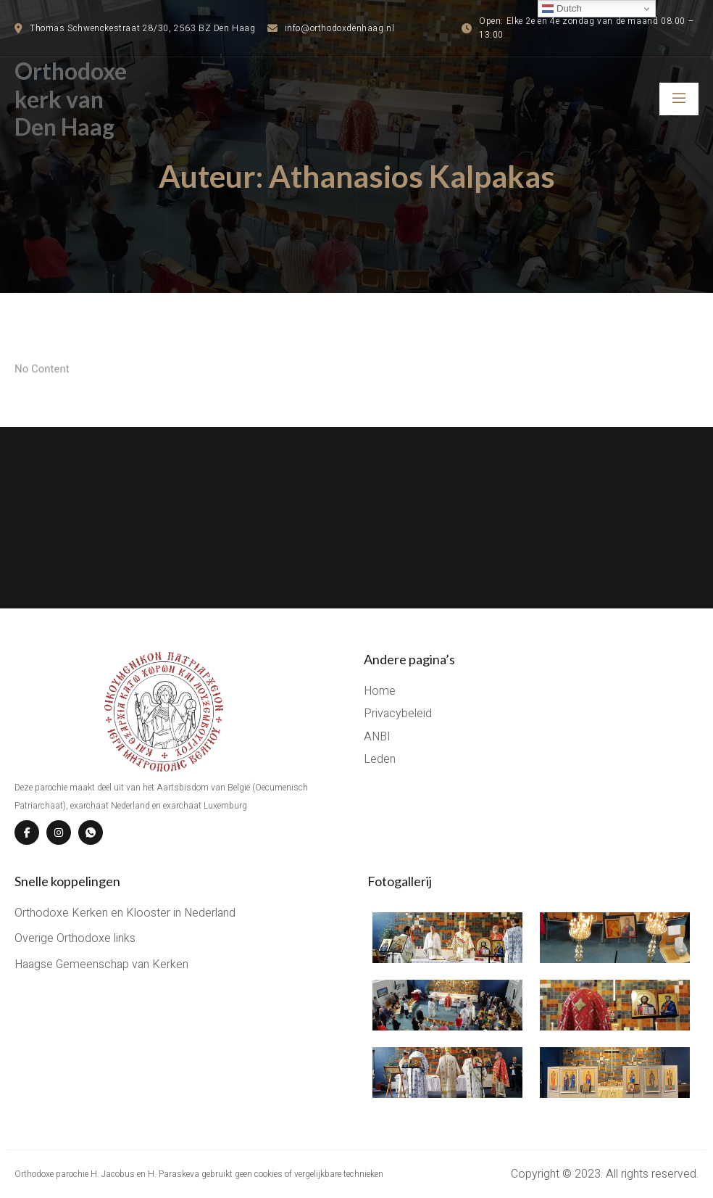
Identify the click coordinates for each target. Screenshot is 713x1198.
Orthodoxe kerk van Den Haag (70, 99)
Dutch (562, 9)
